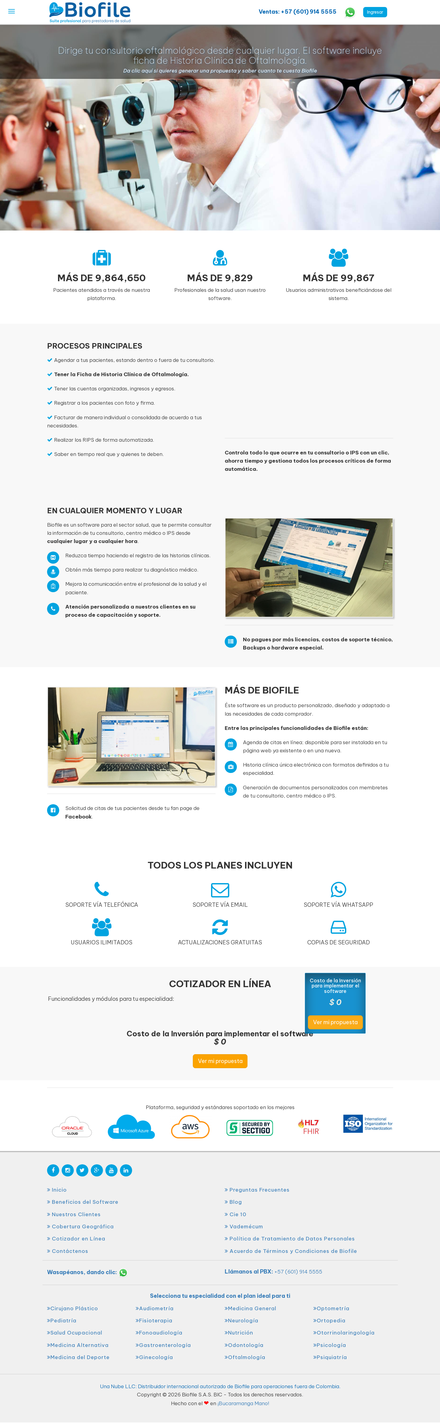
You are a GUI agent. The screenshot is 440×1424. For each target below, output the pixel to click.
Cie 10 (236, 1214)
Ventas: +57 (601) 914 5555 (298, 11)
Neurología (241, 1320)
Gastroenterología (163, 1345)
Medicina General (250, 1308)
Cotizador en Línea (76, 1238)
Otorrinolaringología (344, 1332)
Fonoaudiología (159, 1332)
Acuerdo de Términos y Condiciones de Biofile (291, 1251)
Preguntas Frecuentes (257, 1189)
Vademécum (244, 1226)
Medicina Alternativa (78, 1345)
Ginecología (154, 1357)
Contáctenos (67, 1251)
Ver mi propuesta (220, 1061)
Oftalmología (245, 1357)
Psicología (329, 1345)
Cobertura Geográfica (80, 1226)
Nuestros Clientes (74, 1214)
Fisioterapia (154, 1320)
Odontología (244, 1345)
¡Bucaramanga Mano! (243, 1403)
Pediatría (62, 1320)
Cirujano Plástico (72, 1308)
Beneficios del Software (82, 1202)
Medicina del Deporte (78, 1357)
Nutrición (239, 1332)
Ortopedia (329, 1320)
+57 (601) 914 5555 (298, 1271)
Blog (233, 1202)
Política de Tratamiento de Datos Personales (290, 1238)
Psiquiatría (330, 1357)
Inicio (57, 1189)
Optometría (331, 1308)
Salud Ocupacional (74, 1332)
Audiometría (155, 1308)
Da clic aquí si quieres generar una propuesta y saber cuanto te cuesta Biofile (220, 70)
